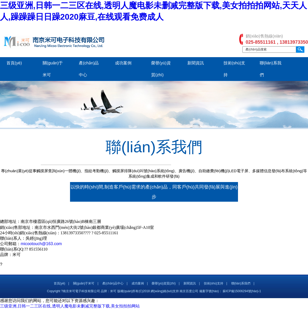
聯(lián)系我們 (241, 283)
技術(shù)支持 (213, 283)
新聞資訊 (195, 63)
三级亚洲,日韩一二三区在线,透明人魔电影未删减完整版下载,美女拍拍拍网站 (70, 306)
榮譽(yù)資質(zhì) (164, 283)
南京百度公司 (189, 291)
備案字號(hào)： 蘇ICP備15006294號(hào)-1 (230, 291)
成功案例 (123, 63)
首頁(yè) (14, 63)
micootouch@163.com (41, 244)
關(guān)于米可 (84, 283)
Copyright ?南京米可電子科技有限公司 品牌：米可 (82, 291)
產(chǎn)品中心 (113, 283)
